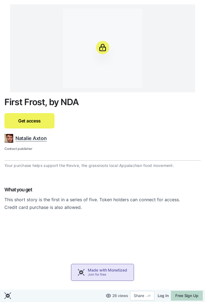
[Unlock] (102, 47)
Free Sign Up (186, 295)
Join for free (97, 274)
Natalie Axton (31, 138)
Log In (163, 295)
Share (142, 295)
